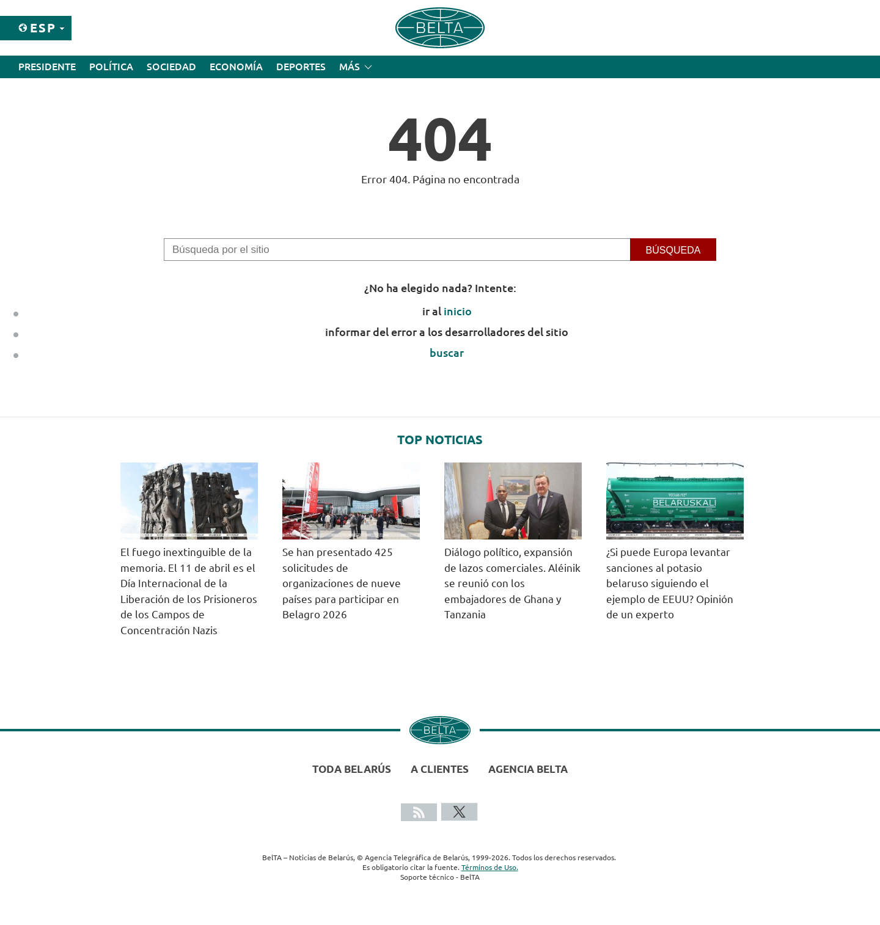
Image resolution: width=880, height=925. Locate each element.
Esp (43, 28)
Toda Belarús (351, 769)
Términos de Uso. (489, 867)
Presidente (47, 66)
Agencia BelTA (528, 769)
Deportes (301, 66)
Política (111, 66)
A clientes (440, 769)
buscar (447, 352)
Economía (236, 66)
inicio (458, 311)
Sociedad (171, 66)
